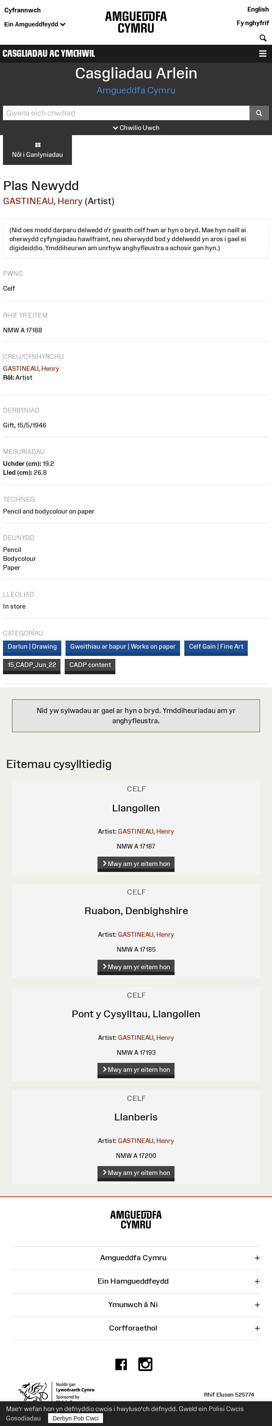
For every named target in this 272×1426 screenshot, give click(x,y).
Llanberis (136, 1117)
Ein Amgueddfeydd (35, 25)
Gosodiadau (23, 1418)
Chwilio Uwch (136, 128)
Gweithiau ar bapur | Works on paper (123, 646)
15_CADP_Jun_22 (32, 664)
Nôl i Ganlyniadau (37, 149)
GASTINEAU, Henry (43, 201)
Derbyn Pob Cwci (76, 1418)
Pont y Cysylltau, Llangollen (136, 1013)
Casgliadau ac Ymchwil (49, 53)
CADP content (90, 664)
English (258, 9)
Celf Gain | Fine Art (216, 646)
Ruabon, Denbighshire (136, 910)
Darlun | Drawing (32, 646)
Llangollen (136, 808)
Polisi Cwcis (226, 1408)
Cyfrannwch (22, 10)
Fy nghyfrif (253, 22)
